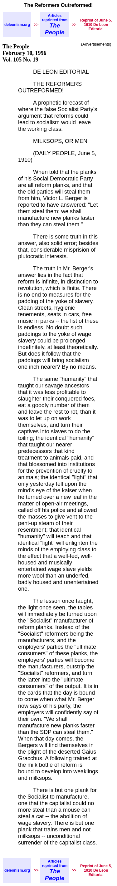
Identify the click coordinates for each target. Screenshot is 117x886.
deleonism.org (17, 24)
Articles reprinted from (54, 24)
